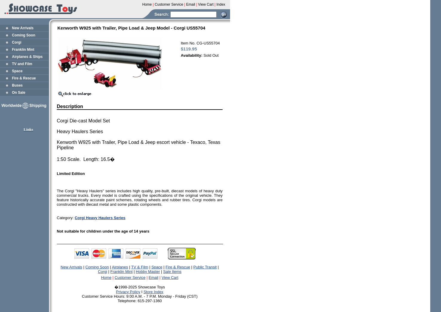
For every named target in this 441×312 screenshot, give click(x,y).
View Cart (170, 277)
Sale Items (172, 271)
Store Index (153, 292)
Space (17, 71)
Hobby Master (148, 271)
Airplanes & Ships (27, 57)
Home (106, 277)
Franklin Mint (23, 49)
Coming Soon (23, 35)
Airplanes (120, 267)
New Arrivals (22, 28)
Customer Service (130, 277)
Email (154, 277)
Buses (17, 85)
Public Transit (205, 267)
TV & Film (139, 267)
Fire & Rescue (24, 78)
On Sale (18, 92)
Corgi (16, 42)
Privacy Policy (128, 292)
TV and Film (22, 64)
